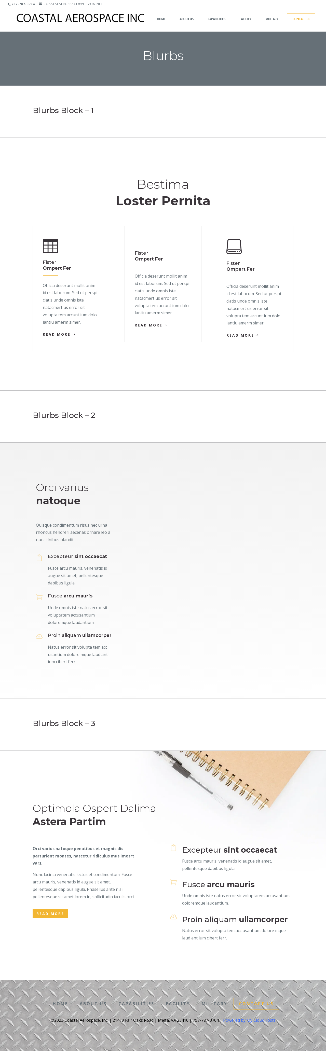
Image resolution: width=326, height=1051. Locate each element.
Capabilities (216, 19)
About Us (186, 19)
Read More (57, 334)
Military (271, 19)
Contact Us (301, 19)
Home (161, 19)
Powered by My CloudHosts (249, 1020)
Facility (245, 19)
